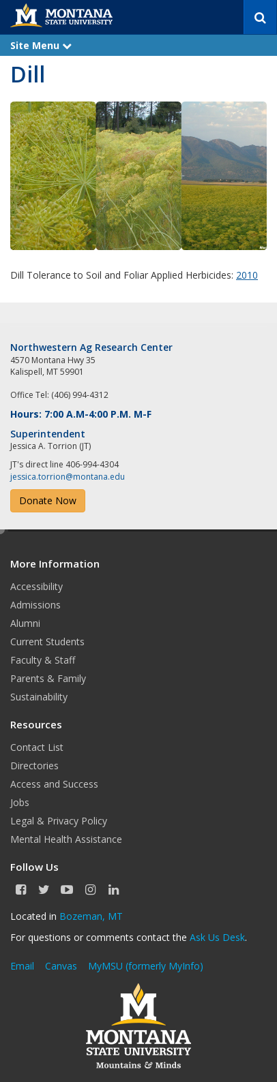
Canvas (61, 965)
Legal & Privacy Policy (58, 820)
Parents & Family (48, 678)
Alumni (25, 623)
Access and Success (54, 783)
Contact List (36, 747)
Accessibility (36, 586)
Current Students (47, 641)
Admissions (35, 604)
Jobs (19, 802)
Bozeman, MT (91, 916)
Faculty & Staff (42, 659)
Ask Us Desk (217, 937)
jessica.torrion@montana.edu (67, 476)
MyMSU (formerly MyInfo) (145, 965)
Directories (34, 765)
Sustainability (39, 696)
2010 (247, 274)
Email (22, 965)
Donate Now (47, 500)
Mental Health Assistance (66, 839)
